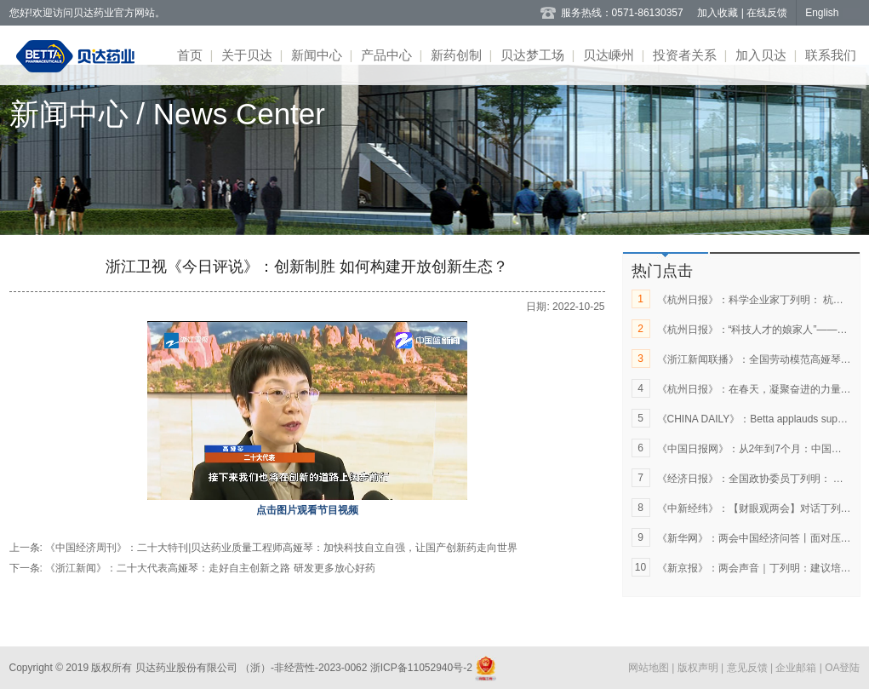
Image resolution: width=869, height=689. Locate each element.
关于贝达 (246, 55)
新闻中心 (316, 55)
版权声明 (699, 668)
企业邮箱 (797, 668)
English (821, 13)
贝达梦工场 (532, 55)
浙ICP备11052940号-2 (421, 668)
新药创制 (456, 55)
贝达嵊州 (608, 55)
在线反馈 (766, 13)
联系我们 (830, 55)
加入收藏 (718, 13)
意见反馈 (748, 668)
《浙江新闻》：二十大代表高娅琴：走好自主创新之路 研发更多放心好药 (209, 568)
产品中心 (386, 55)
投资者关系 (685, 55)
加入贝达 (760, 55)
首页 (190, 55)
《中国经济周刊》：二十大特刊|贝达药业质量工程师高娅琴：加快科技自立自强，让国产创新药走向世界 (281, 548)
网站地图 (650, 668)
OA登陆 (842, 668)
